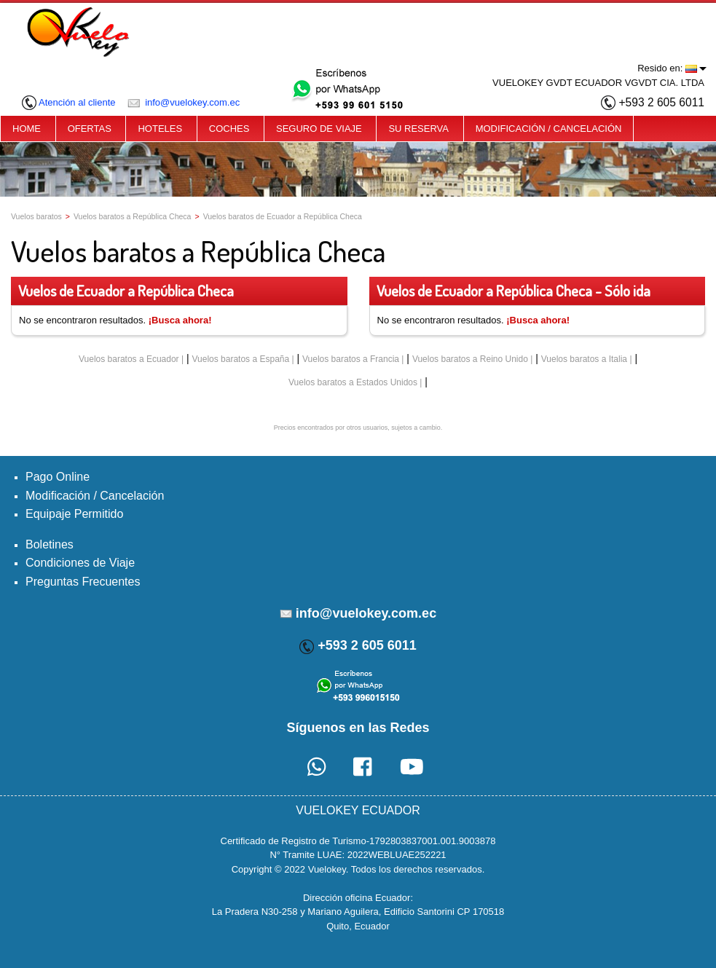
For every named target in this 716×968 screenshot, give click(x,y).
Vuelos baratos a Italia (584, 359)
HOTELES (160, 128)
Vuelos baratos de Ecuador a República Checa (282, 216)
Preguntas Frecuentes (82, 581)
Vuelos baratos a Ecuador (129, 359)
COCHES (229, 128)
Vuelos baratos (36, 216)
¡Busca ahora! (180, 320)
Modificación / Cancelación (94, 495)
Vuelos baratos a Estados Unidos (352, 382)
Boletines (49, 544)
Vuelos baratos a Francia (350, 359)
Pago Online (57, 477)
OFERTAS (89, 128)
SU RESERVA (418, 128)
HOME (26, 128)
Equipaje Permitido (74, 514)
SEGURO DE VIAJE (319, 128)
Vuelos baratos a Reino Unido (470, 359)
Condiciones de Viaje (80, 562)
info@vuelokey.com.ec (183, 102)
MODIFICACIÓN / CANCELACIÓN (549, 128)
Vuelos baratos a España (241, 359)
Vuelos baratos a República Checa (133, 216)
